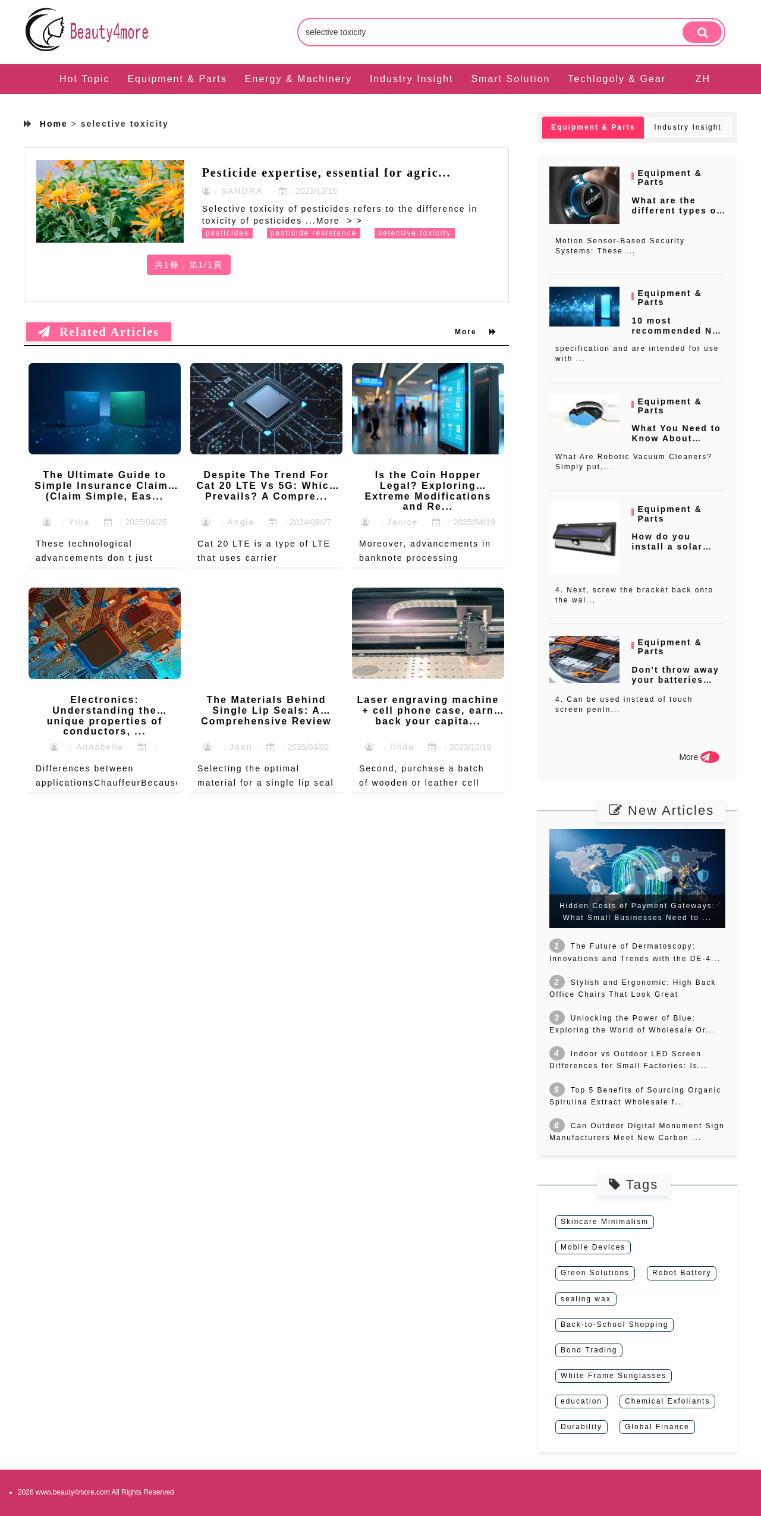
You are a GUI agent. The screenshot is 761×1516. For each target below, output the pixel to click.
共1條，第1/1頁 (189, 264)
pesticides (227, 233)
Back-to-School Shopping (614, 1324)
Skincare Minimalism (605, 1221)
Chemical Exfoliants (667, 1401)
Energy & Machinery (298, 79)
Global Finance (657, 1427)
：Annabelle (87, 747)
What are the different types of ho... (676, 210)
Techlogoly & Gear (617, 79)
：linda (389, 747)
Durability (581, 1427)
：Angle (228, 522)
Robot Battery (681, 1273)
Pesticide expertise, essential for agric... (326, 172)
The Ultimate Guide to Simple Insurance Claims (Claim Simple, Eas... (104, 485)
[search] (702, 32)
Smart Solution (510, 79)
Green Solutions (595, 1273)
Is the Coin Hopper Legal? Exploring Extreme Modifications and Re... (428, 490)
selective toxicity (414, 233)
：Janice (389, 522)
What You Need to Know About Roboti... (676, 438)
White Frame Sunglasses (613, 1375)
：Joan (227, 747)
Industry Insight (412, 79)
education (581, 1401)
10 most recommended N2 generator (674, 331)
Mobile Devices (593, 1247)
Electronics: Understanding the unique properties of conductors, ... (105, 715)
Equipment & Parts (177, 79)
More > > (339, 220)
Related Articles (98, 331)
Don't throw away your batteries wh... (675, 680)
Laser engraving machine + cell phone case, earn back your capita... (428, 710)
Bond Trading (589, 1350)
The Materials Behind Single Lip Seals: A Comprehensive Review (266, 710)
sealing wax (586, 1299)
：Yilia (66, 522)
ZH (703, 79)
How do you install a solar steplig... (666, 546)
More (476, 332)
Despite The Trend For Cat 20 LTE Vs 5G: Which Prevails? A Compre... (266, 485)
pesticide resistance (314, 233)
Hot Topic (84, 79)
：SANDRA (232, 191)
